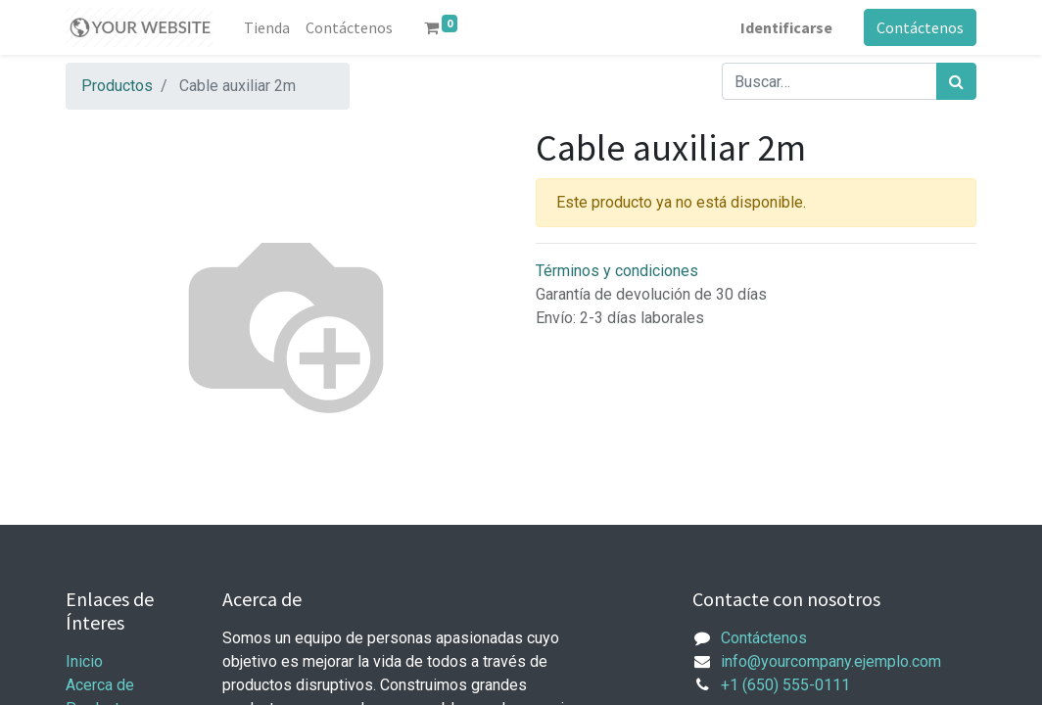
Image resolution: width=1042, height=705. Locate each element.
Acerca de (100, 685)
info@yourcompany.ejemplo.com (831, 661)
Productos (117, 85)
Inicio (84, 661)
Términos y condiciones (617, 270)
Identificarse (786, 27)
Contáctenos (920, 27)
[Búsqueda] (956, 81)
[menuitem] (267, 27)
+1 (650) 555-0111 (785, 685)
